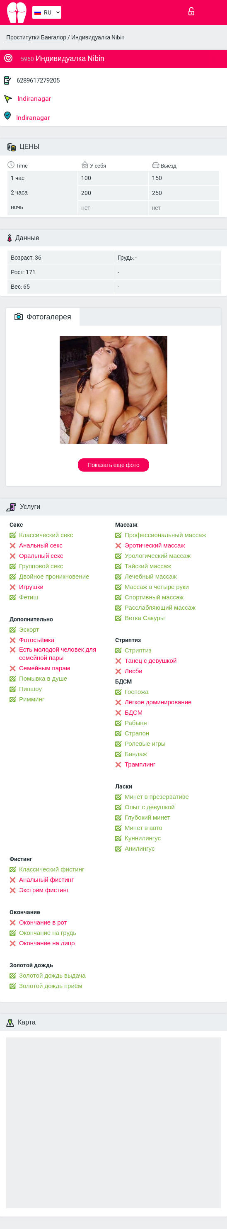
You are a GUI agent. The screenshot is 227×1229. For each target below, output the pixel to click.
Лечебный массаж (151, 576)
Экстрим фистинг (44, 890)
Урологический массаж (158, 556)
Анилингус (140, 848)
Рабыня (136, 723)
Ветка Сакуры (144, 618)
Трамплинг (140, 764)
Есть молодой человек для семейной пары (57, 654)
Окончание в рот (43, 922)
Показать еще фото (113, 465)
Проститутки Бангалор (36, 37)
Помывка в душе (43, 678)
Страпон (137, 733)
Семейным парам (44, 668)
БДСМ (133, 712)
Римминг (31, 699)
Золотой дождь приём (50, 986)
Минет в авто (143, 828)
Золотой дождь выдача (52, 975)
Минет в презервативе (157, 797)
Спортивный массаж (154, 597)
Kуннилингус (143, 838)
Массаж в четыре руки (157, 587)
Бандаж (136, 754)
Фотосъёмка (36, 640)
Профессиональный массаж (165, 535)
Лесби (133, 671)
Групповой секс (41, 566)
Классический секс (46, 535)
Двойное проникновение (54, 576)
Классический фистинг (51, 869)
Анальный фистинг (46, 879)
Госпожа (137, 692)
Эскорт (29, 629)
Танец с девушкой (150, 660)
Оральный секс (41, 556)
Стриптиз (138, 650)
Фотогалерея (42, 316)
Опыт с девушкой (150, 807)
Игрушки (31, 587)
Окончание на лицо (47, 943)
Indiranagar (27, 99)
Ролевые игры (145, 743)
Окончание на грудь (47, 933)
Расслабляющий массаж (160, 607)
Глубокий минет (147, 817)
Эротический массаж (155, 545)
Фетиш (29, 597)
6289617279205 (38, 80)
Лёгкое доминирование (158, 702)
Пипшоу (30, 689)
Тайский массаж (148, 566)
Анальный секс (41, 545)
